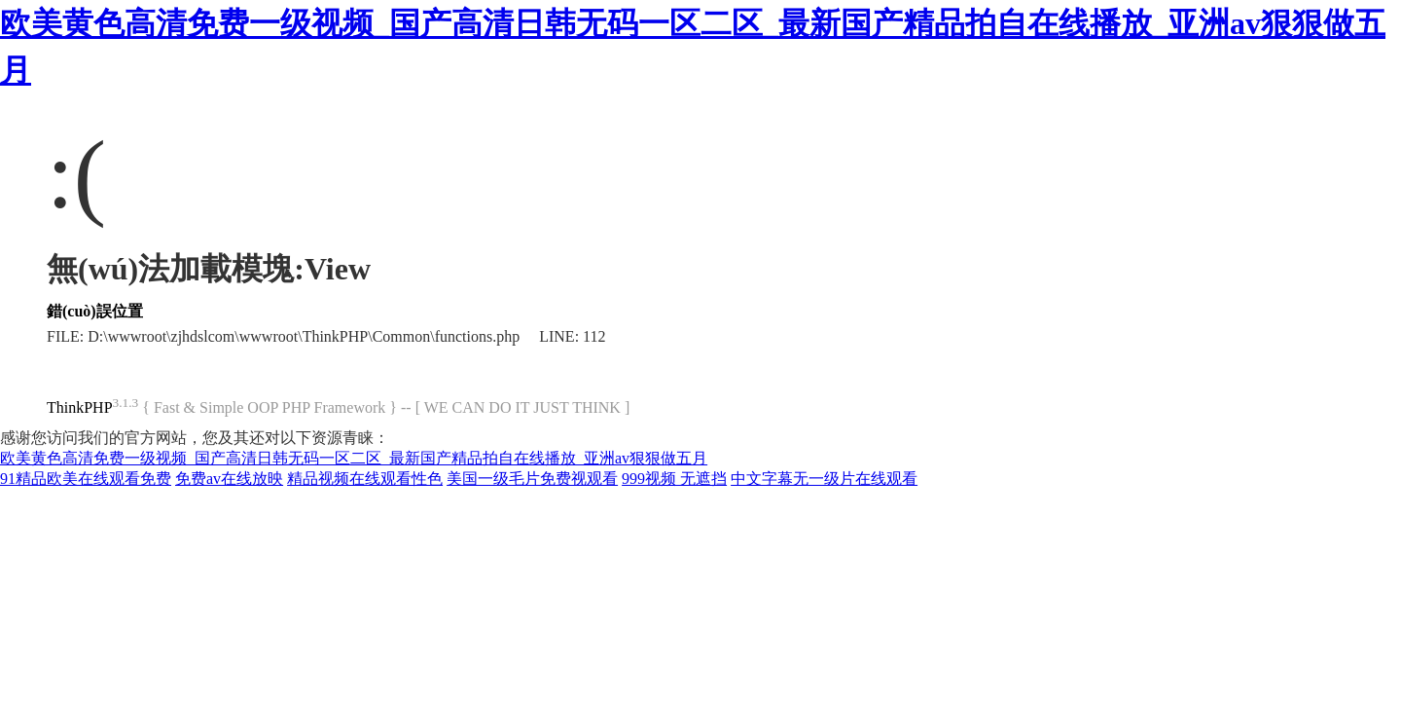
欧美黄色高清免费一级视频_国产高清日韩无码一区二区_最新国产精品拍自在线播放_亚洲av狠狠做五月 (353, 458)
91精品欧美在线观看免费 (85, 478)
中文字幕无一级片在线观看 (824, 478)
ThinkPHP (80, 407)
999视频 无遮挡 (674, 478)
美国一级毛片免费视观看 (532, 478)
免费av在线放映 (229, 478)
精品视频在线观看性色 (365, 478)
